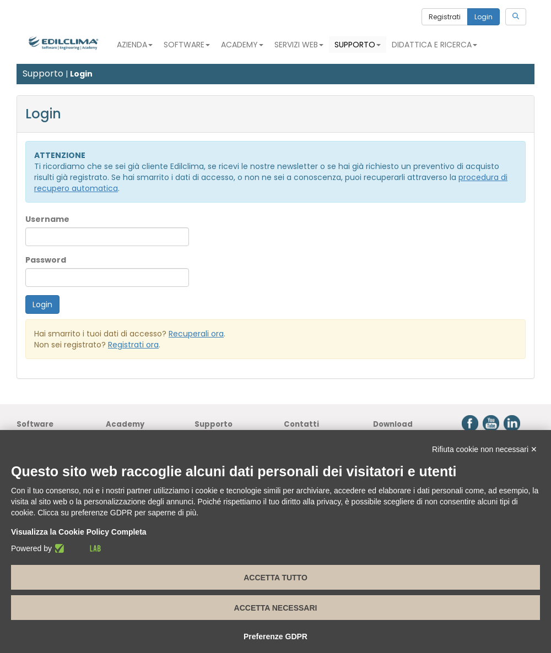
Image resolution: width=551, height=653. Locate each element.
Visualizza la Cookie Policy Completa (79, 531)
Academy (242, 44)
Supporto (357, 44)
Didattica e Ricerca (434, 44)
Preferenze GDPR (275, 636)
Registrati (445, 16)
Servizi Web (298, 44)
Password (45, 259)
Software (187, 44)
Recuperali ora (196, 333)
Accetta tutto (275, 577)
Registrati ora (133, 344)
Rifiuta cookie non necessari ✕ (484, 449)
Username (47, 219)
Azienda (135, 44)
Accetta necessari (275, 607)
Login (483, 16)
